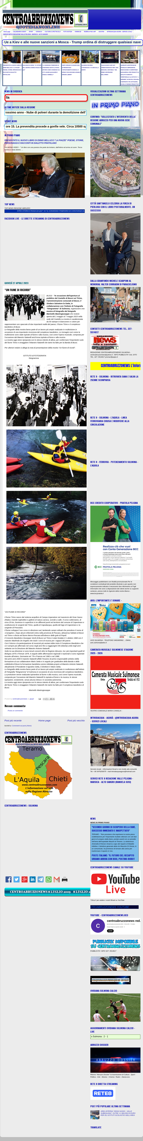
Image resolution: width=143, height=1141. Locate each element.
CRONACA (39, 31)
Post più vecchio (76, 720)
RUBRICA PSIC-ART (90, 31)
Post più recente (13, 720)
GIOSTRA (101, 31)
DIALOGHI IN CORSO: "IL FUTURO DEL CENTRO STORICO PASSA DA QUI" (50, 211)
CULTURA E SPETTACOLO (53, 31)
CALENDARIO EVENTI (19, 31)
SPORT (31, 31)
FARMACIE (78, 31)
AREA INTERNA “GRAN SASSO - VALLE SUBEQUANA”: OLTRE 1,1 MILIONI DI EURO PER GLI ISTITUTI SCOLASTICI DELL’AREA (118, 1113)
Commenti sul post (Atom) (22, 726)
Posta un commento (15, 711)
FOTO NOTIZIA (67, 31)
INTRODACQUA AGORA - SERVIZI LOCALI (119, 31)
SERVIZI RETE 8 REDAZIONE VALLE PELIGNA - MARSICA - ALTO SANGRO (25, 34)
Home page (7, 31)
